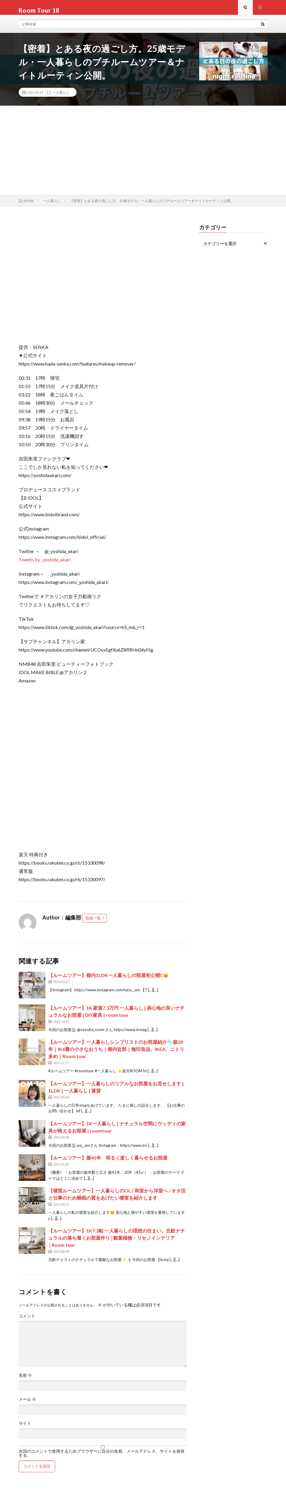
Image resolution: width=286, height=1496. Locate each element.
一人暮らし (61, 98)
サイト (25, 1429)
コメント (27, 1322)
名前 (25, 1381)
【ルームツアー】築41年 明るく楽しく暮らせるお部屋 (107, 1163)
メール (27, 1405)
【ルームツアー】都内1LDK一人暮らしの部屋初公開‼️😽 (108, 981)
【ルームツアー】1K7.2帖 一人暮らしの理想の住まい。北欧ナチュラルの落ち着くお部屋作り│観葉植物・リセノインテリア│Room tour (116, 1244)
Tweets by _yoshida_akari (45, 565)
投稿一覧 (93, 924)
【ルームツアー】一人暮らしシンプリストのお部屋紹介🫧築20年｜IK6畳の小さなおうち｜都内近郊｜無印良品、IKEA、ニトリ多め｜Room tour (116, 1055)
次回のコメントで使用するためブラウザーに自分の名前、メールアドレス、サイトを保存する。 (102, 1459)
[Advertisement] (143, 156)
